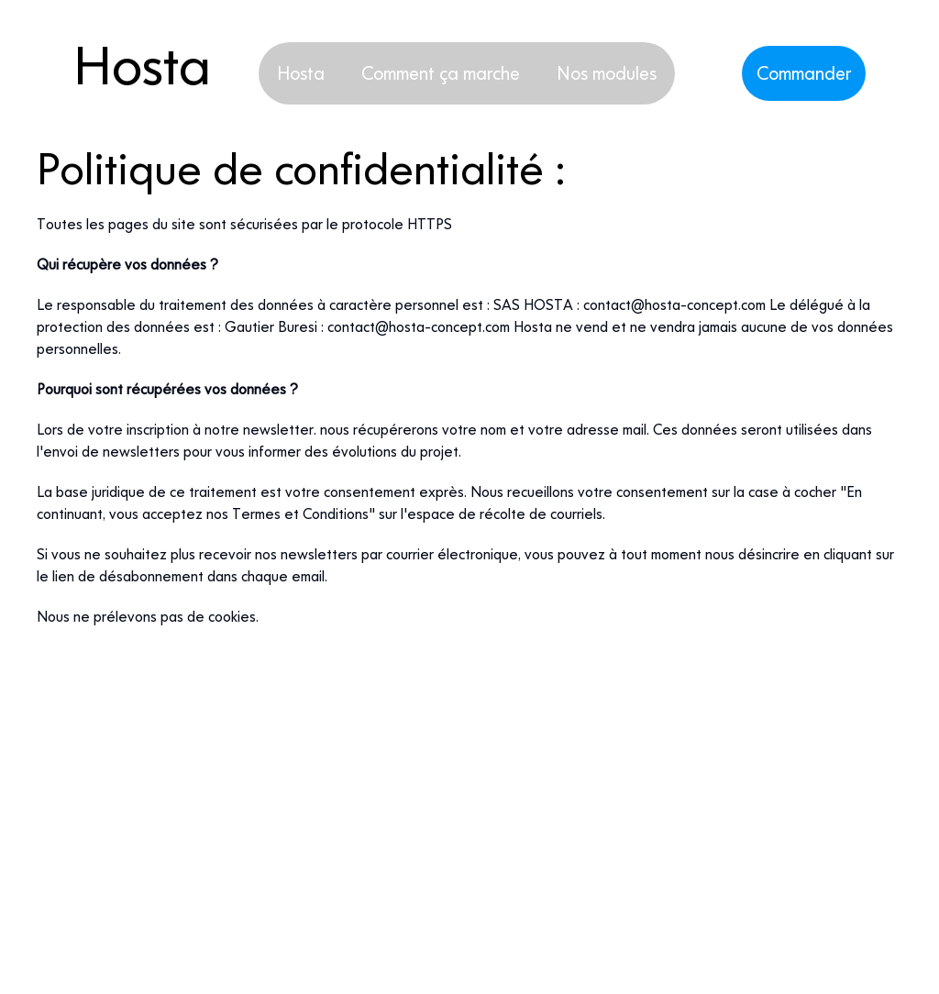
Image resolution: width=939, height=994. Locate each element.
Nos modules (607, 72)
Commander (804, 72)
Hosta (301, 72)
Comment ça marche (440, 72)
